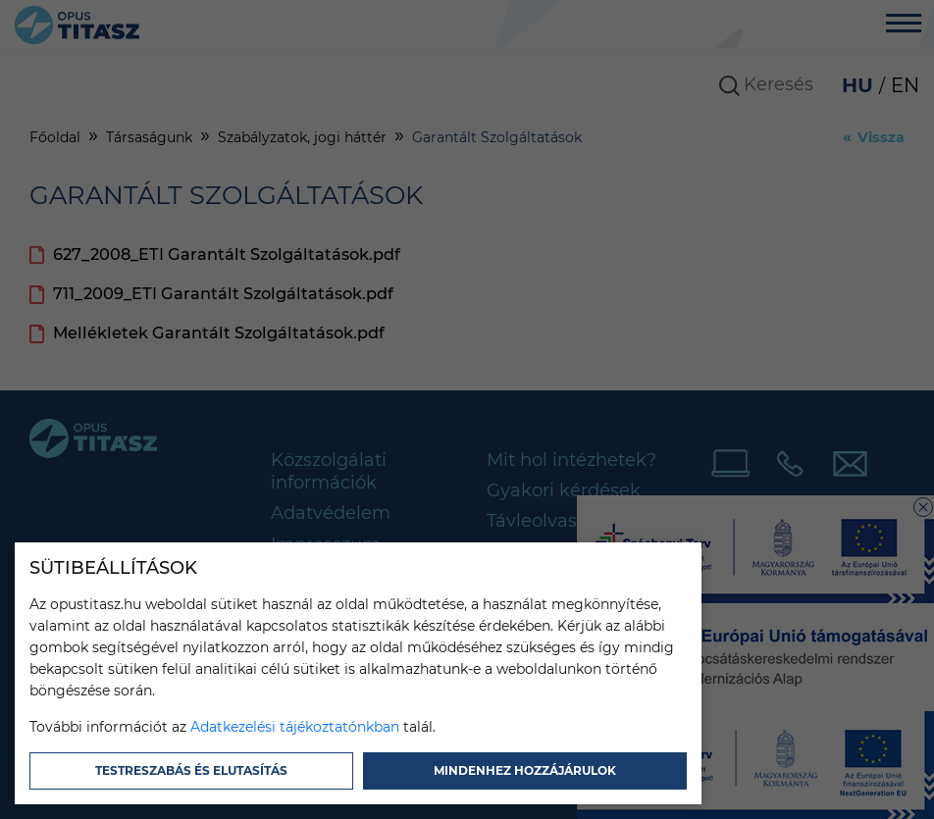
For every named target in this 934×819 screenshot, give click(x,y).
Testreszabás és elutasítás (191, 770)
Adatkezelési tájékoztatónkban (294, 727)
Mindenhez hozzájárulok (525, 770)
